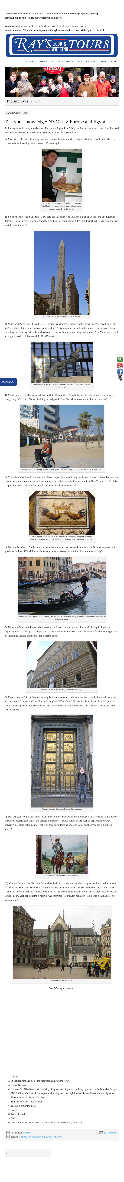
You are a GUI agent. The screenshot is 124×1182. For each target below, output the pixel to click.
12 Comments (111, 1132)
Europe (31, 1136)
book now (8, 381)
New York (41, 1136)
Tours (42, 61)
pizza (50, 1136)
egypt (24, 1136)
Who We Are (87, 61)
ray (55, 1136)
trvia (60, 1136)
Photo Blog (109, 61)
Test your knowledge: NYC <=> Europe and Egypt (55, 121)
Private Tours (62, 61)
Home (30, 61)
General (26, 1132)
